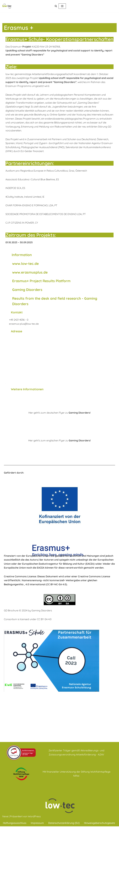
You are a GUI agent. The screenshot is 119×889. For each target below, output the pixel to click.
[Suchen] (56, 6)
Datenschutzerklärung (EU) (64, 885)
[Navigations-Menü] (62, 6)
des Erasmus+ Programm (31, 86)
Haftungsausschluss (15, 885)
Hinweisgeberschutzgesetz (99, 885)
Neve (5, 879)
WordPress (34, 879)
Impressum (37, 885)
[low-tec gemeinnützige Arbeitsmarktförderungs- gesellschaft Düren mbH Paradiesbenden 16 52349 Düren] (59, 361)
